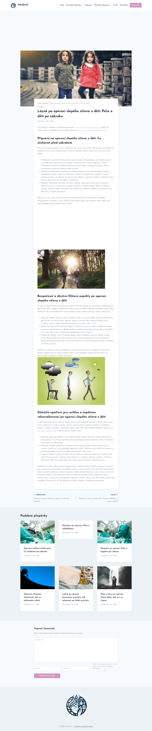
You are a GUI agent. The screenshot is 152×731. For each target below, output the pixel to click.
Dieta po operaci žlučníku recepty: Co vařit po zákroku (54, 497)
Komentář (39, 640)
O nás (115, 5)
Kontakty (124, 5)
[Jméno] (47, 668)
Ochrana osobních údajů (83, 726)
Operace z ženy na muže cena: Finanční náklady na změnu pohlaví (98, 497)
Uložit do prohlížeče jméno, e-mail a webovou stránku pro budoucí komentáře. (105, 666)
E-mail (67, 668)
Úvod (62, 5)
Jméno (38, 668)
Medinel (42, 121)
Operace (88, 5)
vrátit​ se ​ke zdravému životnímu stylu (93, 130)
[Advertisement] (76, 26)
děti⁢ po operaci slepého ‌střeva (88, 127)
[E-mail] (76, 668)
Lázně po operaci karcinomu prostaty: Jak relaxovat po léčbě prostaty (75, 597)
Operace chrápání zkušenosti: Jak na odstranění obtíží (32, 597)
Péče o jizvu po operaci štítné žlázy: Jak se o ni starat (112, 597)
